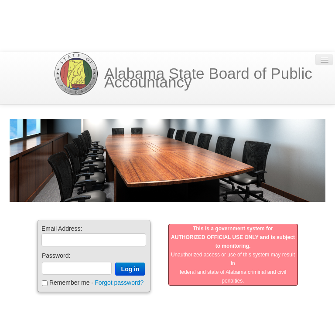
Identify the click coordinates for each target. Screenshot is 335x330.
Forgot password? (119, 282)
